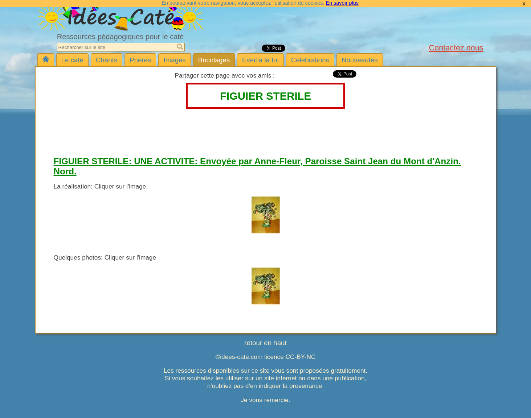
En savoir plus (342, 3)
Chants (106, 60)
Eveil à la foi (260, 60)
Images (174, 60)
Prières (140, 60)
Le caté (72, 60)
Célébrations (310, 60)
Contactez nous (456, 47)
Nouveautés (360, 60)
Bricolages (214, 60)
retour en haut (265, 343)
